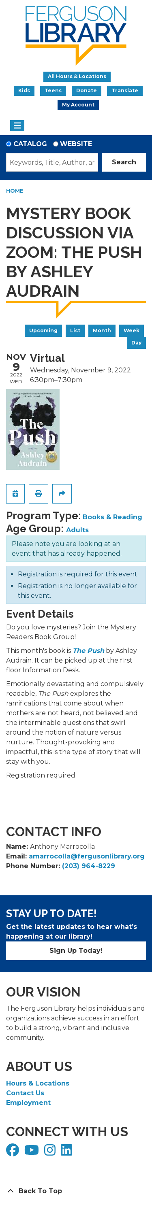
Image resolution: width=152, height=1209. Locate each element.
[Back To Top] (76, 1191)
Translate (124, 90)
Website (76, 144)
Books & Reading (112, 517)
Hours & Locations (37, 1083)
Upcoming (43, 330)
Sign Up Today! (76, 950)
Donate (86, 90)
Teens (53, 90)
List (75, 330)
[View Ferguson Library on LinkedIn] (67, 1152)
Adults (77, 530)
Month (102, 330)
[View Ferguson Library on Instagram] (51, 1152)
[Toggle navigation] (17, 126)
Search (124, 162)
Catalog (30, 144)
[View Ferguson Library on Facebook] (13, 1152)
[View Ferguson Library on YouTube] (32, 1152)
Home (15, 190)
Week (131, 330)
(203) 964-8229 (88, 866)
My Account (78, 105)
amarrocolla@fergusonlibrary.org (87, 856)
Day (136, 343)
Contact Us (25, 1093)
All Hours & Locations (77, 76)
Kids (24, 90)
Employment (28, 1103)
